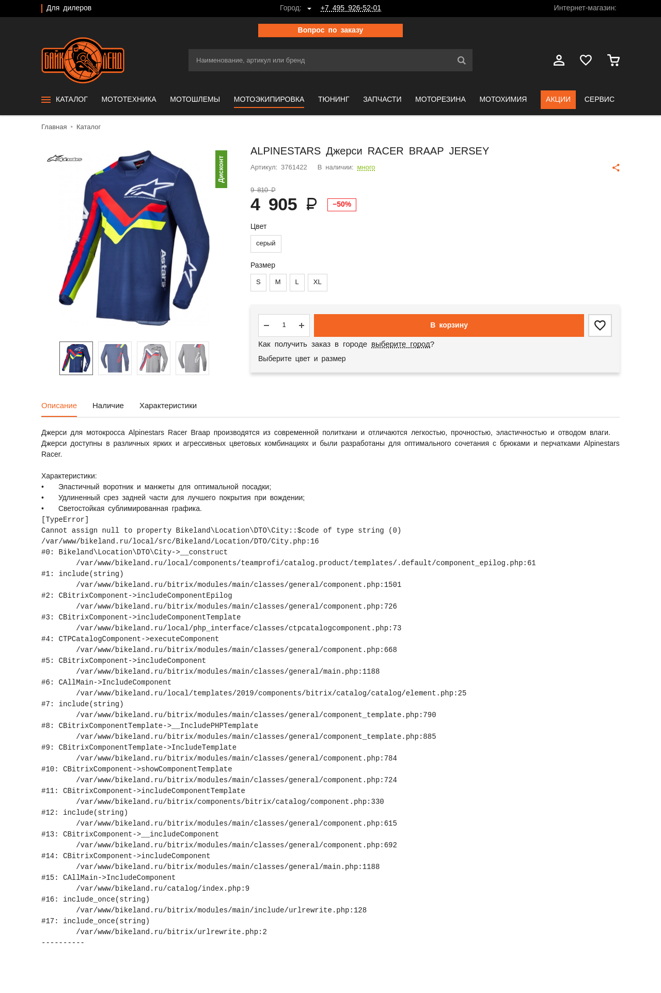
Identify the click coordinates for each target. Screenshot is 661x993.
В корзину (449, 325)
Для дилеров (68, 8)
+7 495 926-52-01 (351, 8)
